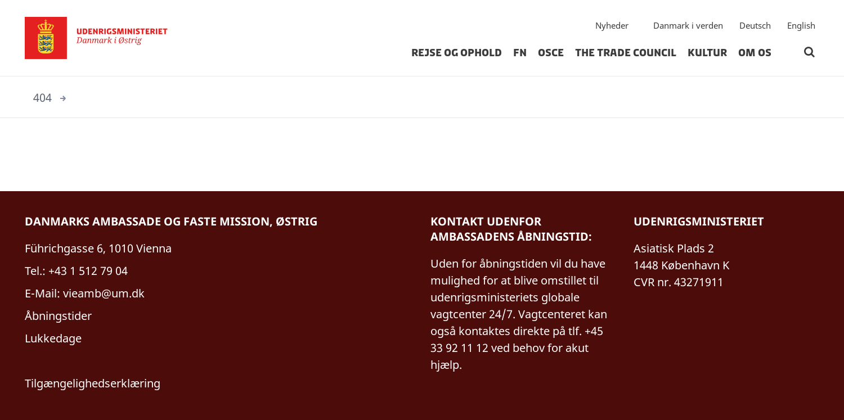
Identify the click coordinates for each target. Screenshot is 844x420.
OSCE (551, 53)
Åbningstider (58, 315)
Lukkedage (53, 338)
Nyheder (611, 25)
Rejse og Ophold (456, 53)
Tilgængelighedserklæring (92, 383)
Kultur (707, 53)
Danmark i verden (688, 25)
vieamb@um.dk (104, 293)
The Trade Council (625, 53)
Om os (754, 53)
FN (520, 53)
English (801, 25)
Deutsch (755, 25)
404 (42, 97)
